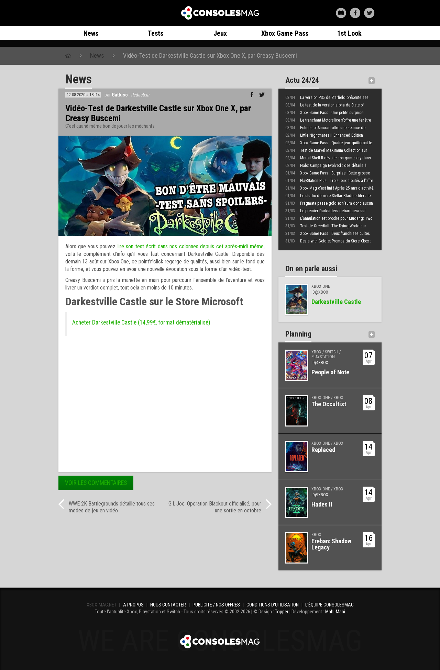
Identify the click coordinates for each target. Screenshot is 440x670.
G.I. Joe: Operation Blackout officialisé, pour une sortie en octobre (214, 507)
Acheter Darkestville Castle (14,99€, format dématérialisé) (141, 322)
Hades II (321, 504)
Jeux (220, 33)
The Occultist (328, 404)
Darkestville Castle (336, 301)
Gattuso (120, 95)
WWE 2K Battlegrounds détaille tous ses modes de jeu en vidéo (112, 507)
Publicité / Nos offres (216, 604)
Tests (155, 33)
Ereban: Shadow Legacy (331, 544)
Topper (281, 611)
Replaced (323, 449)
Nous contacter (168, 604)
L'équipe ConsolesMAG (329, 604)
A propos (133, 604)
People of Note (330, 372)
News (91, 33)
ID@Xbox (319, 362)
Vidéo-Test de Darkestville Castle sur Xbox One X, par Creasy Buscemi (210, 55)
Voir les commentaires (96, 482)
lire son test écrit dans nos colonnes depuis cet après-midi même (191, 246)
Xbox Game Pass (284, 33)
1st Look (349, 33)
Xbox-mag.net (220, 13)
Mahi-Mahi (335, 611)
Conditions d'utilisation (272, 604)
